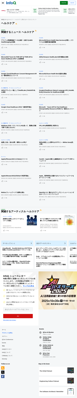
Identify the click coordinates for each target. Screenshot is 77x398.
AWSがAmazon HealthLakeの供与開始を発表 (54, 53)
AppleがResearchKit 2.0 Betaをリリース (15, 141)
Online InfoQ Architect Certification (47, 318)
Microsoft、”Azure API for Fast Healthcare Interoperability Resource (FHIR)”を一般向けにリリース (56, 97)
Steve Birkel (54, 200)
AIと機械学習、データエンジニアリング (12, 79)
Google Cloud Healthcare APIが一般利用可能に (17, 96)
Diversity (5, 338)
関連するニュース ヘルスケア (18, 31)
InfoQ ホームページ (7, 19)
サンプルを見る (28, 265)
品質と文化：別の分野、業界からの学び (14, 126)
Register (63, 2)
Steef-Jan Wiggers (8, 57)
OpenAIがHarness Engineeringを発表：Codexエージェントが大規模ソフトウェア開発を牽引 (51, 242)
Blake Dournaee (46, 201)
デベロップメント (10, 221)
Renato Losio (6, 43)
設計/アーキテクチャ (44, 221)
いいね (6, 46)
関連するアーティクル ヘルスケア (21, 187)
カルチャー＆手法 (44, 109)
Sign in (71, 2)
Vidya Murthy (8, 201)
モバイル (4, 138)
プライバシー (55, 394)
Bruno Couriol (7, 116)
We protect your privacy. (9, 299)
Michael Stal (44, 173)
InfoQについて (7, 332)
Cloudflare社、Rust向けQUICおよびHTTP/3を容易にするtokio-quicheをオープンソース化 (18, 227)
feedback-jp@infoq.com (8, 386)
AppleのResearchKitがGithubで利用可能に (16, 155)
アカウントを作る (8, 312)
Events (5, 322)
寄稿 (4, 325)
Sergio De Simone (45, 145)
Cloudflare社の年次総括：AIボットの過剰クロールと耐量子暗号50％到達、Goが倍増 (18, 233)
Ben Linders (44, 114)
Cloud (4, 36)
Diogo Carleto (7, 143)
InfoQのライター (7, 329)
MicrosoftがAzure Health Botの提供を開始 (53, 67)
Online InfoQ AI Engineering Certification (48, 326)
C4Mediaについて (8, 335)
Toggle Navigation (4, 2)
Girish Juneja (45, 200)
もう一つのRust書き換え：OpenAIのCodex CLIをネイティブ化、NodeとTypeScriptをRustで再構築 (17, 241)
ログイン (5, 316)
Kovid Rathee (6, 86)
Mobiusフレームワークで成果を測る (13, 169)
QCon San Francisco (46, 333)
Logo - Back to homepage (12, 2)
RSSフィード (17, 23)
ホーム (5, 309)
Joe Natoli (55, 201)
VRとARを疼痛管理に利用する (49, 112)
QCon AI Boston (48, 312)
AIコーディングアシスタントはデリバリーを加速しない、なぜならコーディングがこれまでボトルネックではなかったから (51, 228)
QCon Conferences (8, 319)
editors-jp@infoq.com (24, 386)
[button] (16, 295)
